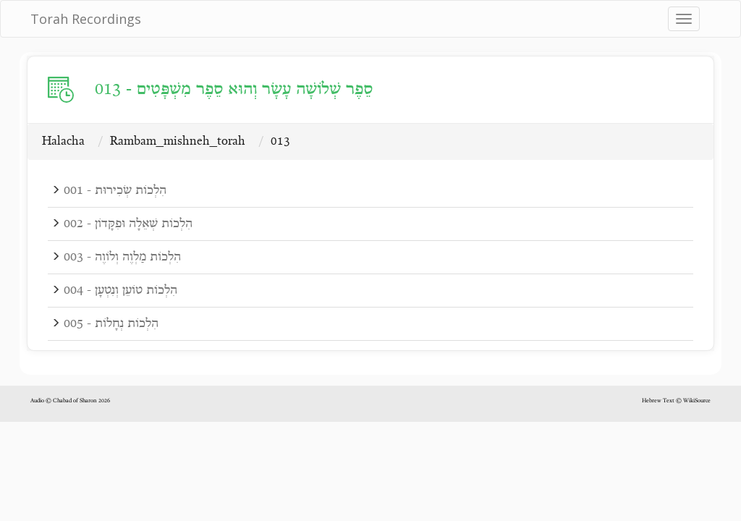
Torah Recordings (85, 18)
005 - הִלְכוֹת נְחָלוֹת (111, 324)
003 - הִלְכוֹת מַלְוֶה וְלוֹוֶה (122, 257)
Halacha (63, 141)
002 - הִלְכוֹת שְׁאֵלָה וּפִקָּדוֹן (128, 224)
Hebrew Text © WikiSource (676, 401)
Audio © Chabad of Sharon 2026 (70, 401)
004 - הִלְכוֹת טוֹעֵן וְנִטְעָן (120, 290)
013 (280, 141)
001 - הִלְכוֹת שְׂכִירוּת (115, 191)
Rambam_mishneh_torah (177, 141)
